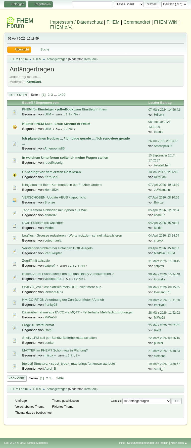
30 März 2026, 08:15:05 (164, 287)
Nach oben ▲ (179, 442)
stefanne (159, 356)
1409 (61, 95)
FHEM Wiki (165, 22)
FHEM (113, 22)
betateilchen (162, 165)
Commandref (136, 22)
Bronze (50, 202)
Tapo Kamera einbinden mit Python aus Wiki (54, 210)
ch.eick (158, 240)
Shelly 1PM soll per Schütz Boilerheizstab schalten (59, 338)
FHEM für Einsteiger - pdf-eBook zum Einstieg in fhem (64, 109)
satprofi (50, 265)
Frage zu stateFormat (38, 325)
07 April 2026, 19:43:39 (163, 185)
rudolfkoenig (54, 162)
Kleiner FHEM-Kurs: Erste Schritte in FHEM (56, 124)
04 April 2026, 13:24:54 (163, 235)
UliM (48, 114)
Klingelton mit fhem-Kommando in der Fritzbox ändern (61, 185)
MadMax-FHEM (164, 253)
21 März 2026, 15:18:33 (164, 351)
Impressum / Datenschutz (76, 22)
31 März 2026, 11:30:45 (164, 261)
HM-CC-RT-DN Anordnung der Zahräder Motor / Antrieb (63, 299)
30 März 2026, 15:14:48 (164, 274)
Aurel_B (50, 368)
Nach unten (17, 95)
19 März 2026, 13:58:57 (164, 364)
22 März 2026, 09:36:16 (164, 338)
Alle (76, 114)
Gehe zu (116, 400)
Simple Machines (37, 442)
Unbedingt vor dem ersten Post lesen (51, 172)
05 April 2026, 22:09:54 (163, 210)
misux (49, 355)
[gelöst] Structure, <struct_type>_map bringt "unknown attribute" (69, 363)
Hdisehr (159, 114)
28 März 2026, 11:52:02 (164, 312)
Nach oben (16, 378)
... (56, 95)
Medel (49, 228)
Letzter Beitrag (162, 102)
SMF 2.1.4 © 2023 (15, 442)
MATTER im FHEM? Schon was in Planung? (55, 350)
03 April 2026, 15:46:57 (163, 248)
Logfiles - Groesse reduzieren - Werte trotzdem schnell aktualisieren (72, 235)
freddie (158, 132)
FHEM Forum (20, 23)
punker (50, 343)
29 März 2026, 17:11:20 (164, 300)
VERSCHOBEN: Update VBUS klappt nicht (54, 197)
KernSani (90, 59)
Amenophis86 (54, 148)
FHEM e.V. (61, 27)
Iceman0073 (54, 292)
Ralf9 (48, 330)
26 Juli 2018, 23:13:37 (163, 141)
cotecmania (53, 240)
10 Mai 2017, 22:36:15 (163, 172)
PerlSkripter (53, 253)
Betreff (27, 102)
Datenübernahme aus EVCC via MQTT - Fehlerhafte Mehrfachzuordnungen (77, 312)
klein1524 (52, 190)
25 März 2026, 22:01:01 (164, 325)
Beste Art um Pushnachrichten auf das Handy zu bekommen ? (67, 274)
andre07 (51, 215)
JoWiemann (162, 190)
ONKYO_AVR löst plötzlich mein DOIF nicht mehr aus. (62, 287)
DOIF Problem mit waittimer (42, 223)
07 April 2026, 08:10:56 (163, 197)
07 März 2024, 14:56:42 (164, 109)
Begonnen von (47, 102)
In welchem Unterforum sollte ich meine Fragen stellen (65, 157)
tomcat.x (159, 279)
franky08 (51, 304)
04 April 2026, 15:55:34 (163, 223)
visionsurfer (53, 279)
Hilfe (122, 442)
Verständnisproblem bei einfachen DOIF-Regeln (57, 248)
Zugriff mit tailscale (36, 260)
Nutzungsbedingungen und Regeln (147, 442)
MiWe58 (51, 317)
